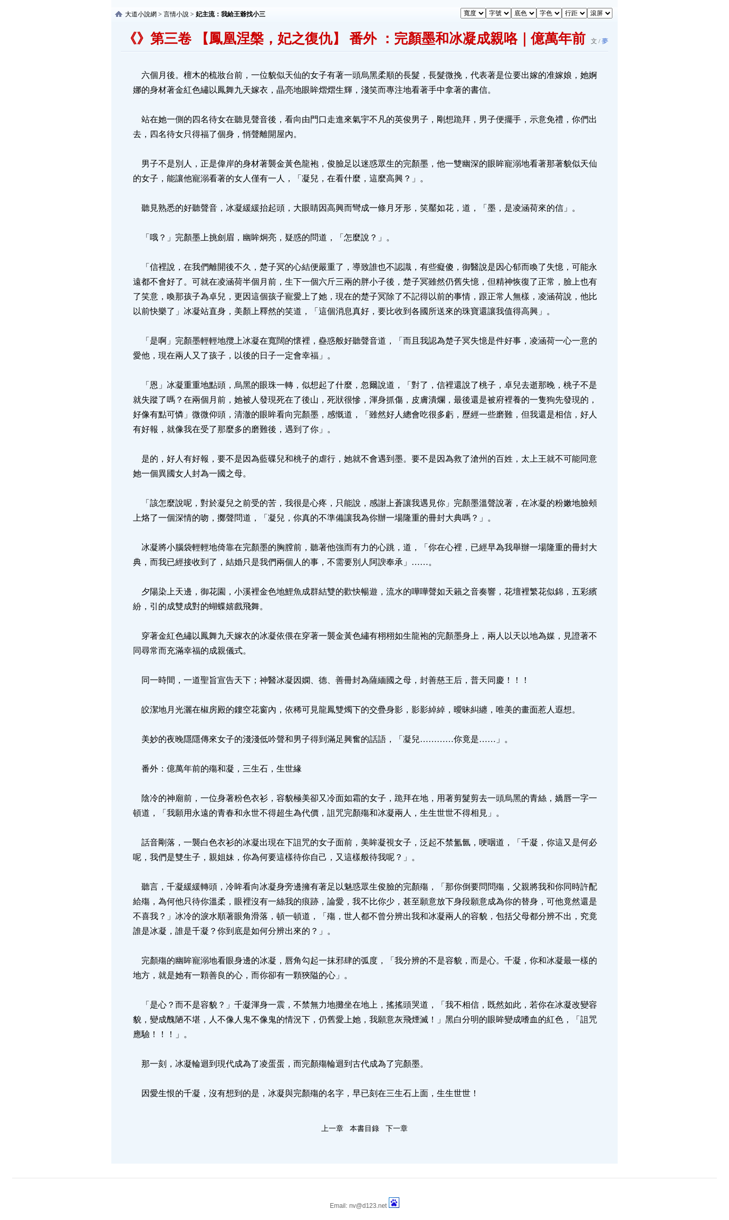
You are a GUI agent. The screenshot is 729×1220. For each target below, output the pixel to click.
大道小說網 (141, 14)
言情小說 (176, 14)
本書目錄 (364, 1129)
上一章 (332, 1129)
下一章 (397, 1129)
